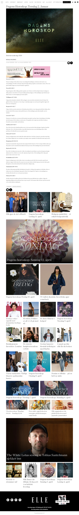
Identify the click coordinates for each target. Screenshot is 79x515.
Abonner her (66, 2)
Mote (7, 2)
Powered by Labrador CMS (39, 513)
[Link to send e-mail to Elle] (20, 500)
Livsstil (26, 2)
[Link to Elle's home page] (39, 500)
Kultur (31, 2)
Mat (44, 2)
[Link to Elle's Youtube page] (16, 500)
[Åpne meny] (2, 2)
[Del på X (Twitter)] (71, 63)
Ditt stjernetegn (57, 2)
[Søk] (72, 2)
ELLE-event (49, 2)
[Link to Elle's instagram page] (8, 500)
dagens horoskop (17, 186)
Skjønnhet (20, 2)
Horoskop (13, 2)
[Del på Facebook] (68, 63)
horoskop (9, 186)
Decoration (38, 2)
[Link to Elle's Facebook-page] (12, 500)
